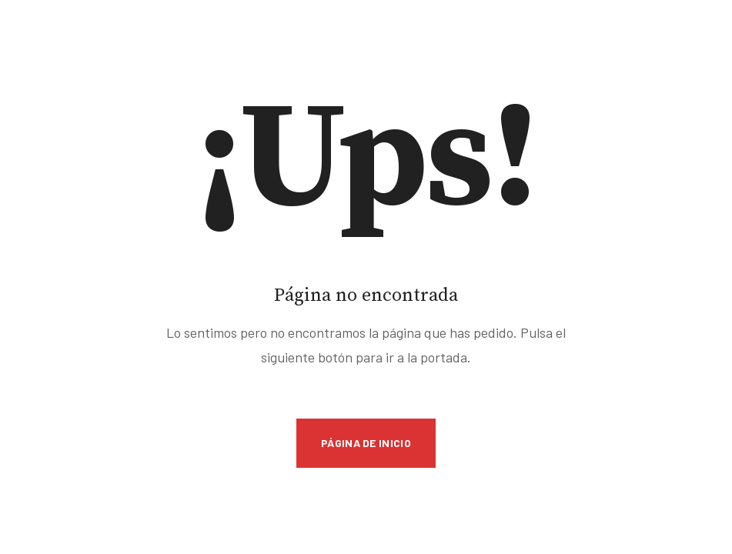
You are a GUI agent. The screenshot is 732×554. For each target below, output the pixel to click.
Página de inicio (366, 442)
